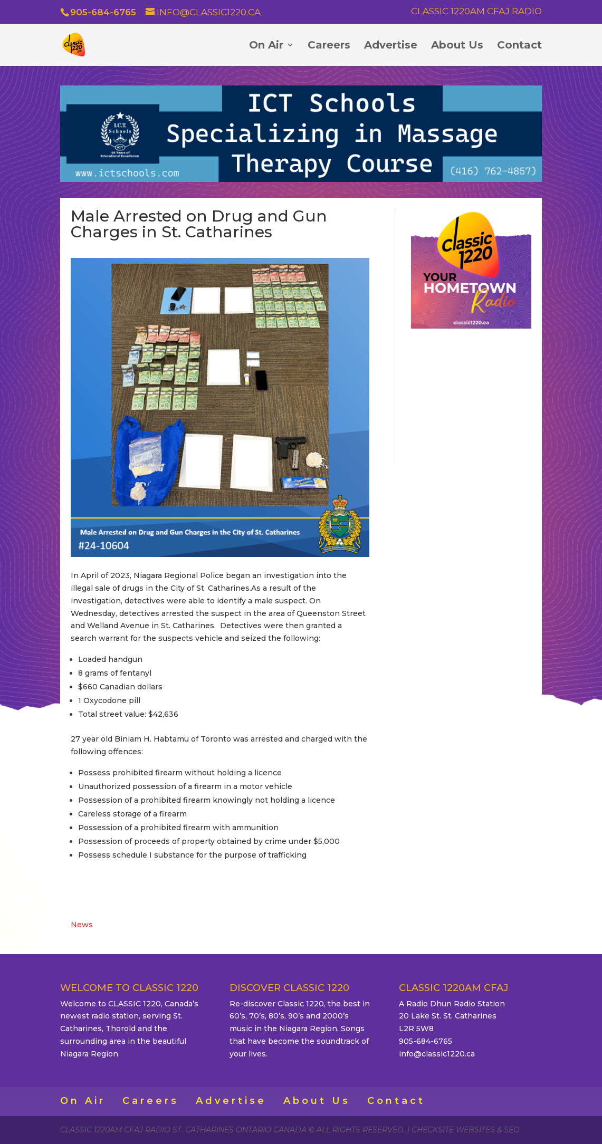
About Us (457, 46)
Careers (329, 46)
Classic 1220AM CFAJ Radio (476, 11)
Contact (519, 46)
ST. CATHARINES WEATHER (471, 394)
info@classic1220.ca (437, 1054)
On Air (266, 46)
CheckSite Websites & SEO (466, 1130)
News (82, 924)
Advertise (390, 46)
